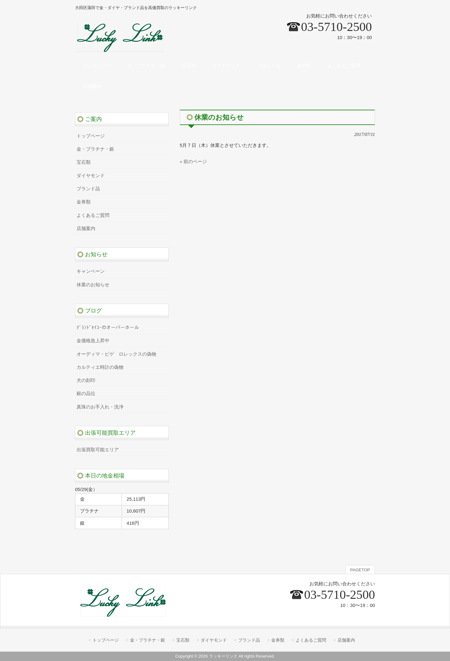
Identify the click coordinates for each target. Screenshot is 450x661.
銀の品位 (86, 393)
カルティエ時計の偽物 (100, 367)
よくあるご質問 (93, 215)
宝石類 (84, 162)
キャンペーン (91, 271)
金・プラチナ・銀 (95, 149)
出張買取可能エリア (98, 449)
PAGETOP (360, 570)
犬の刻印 (86, 380)
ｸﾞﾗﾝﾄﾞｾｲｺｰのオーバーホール (108, 327)
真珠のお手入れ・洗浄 (100, 406)
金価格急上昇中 (93, 340)
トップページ (91, 135)
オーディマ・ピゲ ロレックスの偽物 (116, 354)
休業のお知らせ (93, 284)
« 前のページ (193, 161)
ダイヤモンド (91, 175)
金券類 (84, 201)
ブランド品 (88, 188)
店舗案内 (86, 228)
